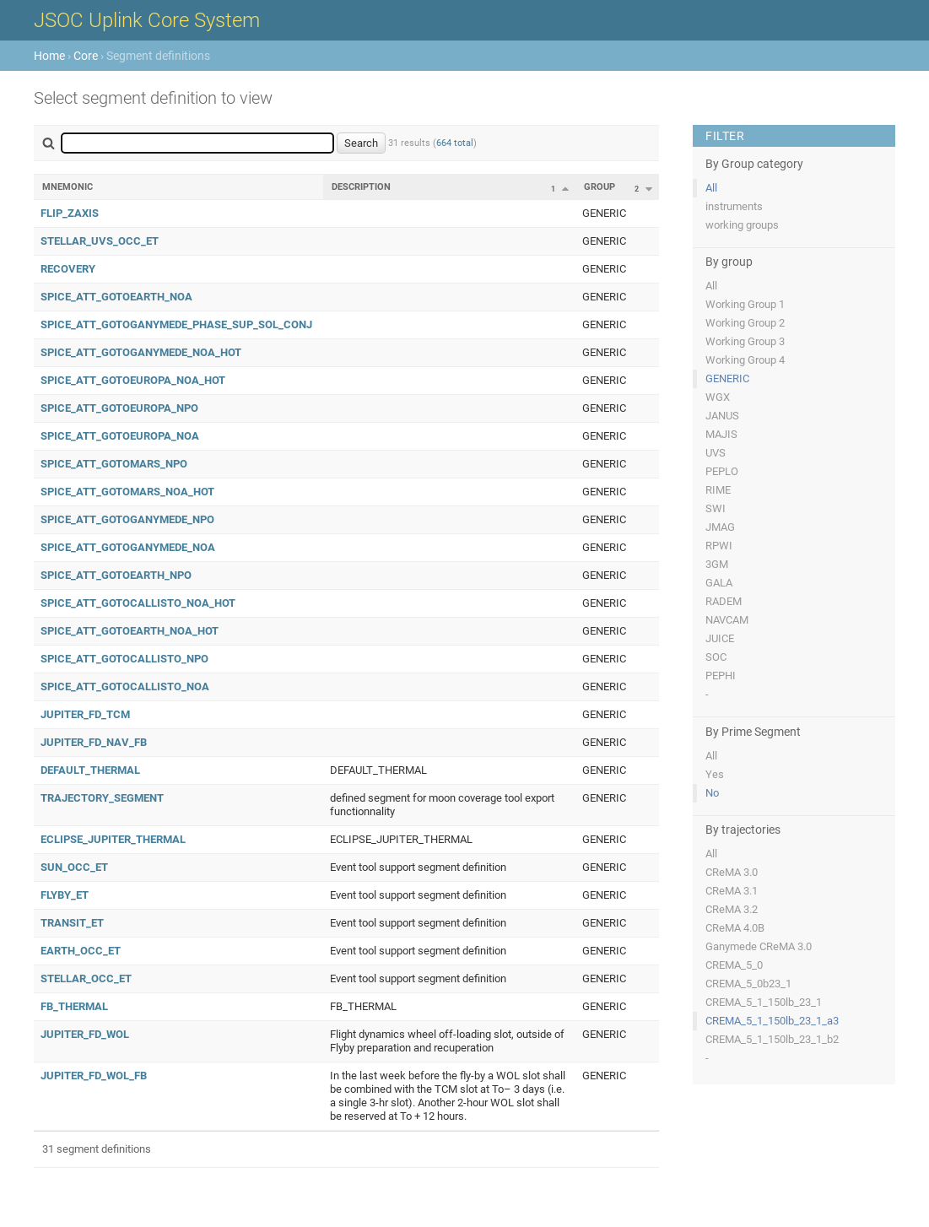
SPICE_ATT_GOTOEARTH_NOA (116, 296)
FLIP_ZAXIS (70, 213)
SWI (715, 508)
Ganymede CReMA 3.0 (758, 946)
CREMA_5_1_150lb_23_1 (763, 1002)
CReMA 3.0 (731, 872)
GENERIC (727, 378)
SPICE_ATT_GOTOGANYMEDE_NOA (128, 547)
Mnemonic (67, 186)
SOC (715, 657)
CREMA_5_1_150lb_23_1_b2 (772, 1039)
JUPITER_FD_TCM (85, 714)
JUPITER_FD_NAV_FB (94, 742)
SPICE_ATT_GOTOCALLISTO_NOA (125, 686)
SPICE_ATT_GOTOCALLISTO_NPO (124, 658)
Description (361, 186)
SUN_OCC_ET (74, 867)
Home (49, 55)
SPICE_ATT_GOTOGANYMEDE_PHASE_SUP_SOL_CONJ (176, 324)
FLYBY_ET (65, 895)
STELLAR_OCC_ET (86, 978)
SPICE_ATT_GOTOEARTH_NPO (116, 575)
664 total (454, 143)
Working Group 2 (745, 322)
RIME (718, 490)
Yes (714, 774)
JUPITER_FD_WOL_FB (94, 1075)
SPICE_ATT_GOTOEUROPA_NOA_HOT (133, 380)
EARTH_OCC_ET (81, 950)
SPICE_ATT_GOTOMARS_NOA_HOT (127, 491)
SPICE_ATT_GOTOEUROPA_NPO (119, 408)
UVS (715, 452)
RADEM (723, 601)
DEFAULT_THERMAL (90, 770)
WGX (717, 397)
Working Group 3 (745, 341)
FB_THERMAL (74, 1006)
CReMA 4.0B (734, 928)
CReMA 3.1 (731, 890)
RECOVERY (68, 268)
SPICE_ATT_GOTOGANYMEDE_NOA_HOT (141, 352)
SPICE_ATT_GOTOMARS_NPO (114, 463)
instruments (734, 206)
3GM (716, 564)
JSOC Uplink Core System (147, 20)
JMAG (720, 527)
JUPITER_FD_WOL (85, 1034)
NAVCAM (726, 620)
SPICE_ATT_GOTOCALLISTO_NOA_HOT (138, 603)
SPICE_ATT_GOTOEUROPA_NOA (120, 436)
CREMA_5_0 (734, 965)
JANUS (722, 415)
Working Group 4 (745, 360)
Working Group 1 (745, 304)
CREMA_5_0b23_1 (748, 983)
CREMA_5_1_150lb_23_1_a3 (772, 1020)
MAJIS (721, 434)
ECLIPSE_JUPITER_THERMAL (113, 839)
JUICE (719, 638)
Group (599, 186)
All (711, 187)
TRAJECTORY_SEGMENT (102, 798)
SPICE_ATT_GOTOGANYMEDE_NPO (127, 519)
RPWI (718, 545)
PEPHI (720, 675)
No (712, 792)
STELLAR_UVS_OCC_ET (100, 241)
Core (85, 55)
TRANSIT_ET (72, 922)
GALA (718, 582)
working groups (742, 225)
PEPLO (721, 471)
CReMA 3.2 (731, 909)
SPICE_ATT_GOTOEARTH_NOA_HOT (130, 630)
